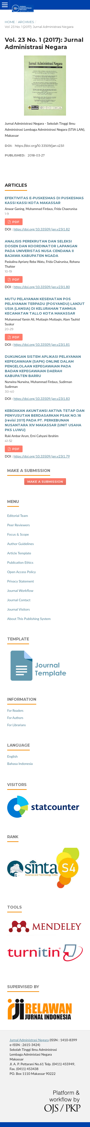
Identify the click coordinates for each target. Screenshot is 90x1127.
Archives (26, 22)
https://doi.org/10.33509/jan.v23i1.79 (41, 456)
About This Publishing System (29, 619)
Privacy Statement (20, 581)
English (12, 756)
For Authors (15, 718)
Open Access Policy (21, 572)
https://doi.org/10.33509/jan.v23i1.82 (41, 229)
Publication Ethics (20, 562)
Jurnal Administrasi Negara (29, 1040)
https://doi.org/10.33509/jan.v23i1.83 (41, 398)
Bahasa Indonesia (20, 764)
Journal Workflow (20, 590)
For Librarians (16, 725)
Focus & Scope (18, 534)
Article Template (19, 553)
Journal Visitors (18, 609)
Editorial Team (17, 516)
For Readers (15, 710)
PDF (15, 222)
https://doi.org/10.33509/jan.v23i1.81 (41, 344)
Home (10, 22)
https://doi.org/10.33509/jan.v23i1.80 (41, 287)
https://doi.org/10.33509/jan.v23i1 (39, 146)
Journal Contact (18, 600)
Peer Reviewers (18, 525)
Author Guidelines (20, 544)
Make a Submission (45, 481)
